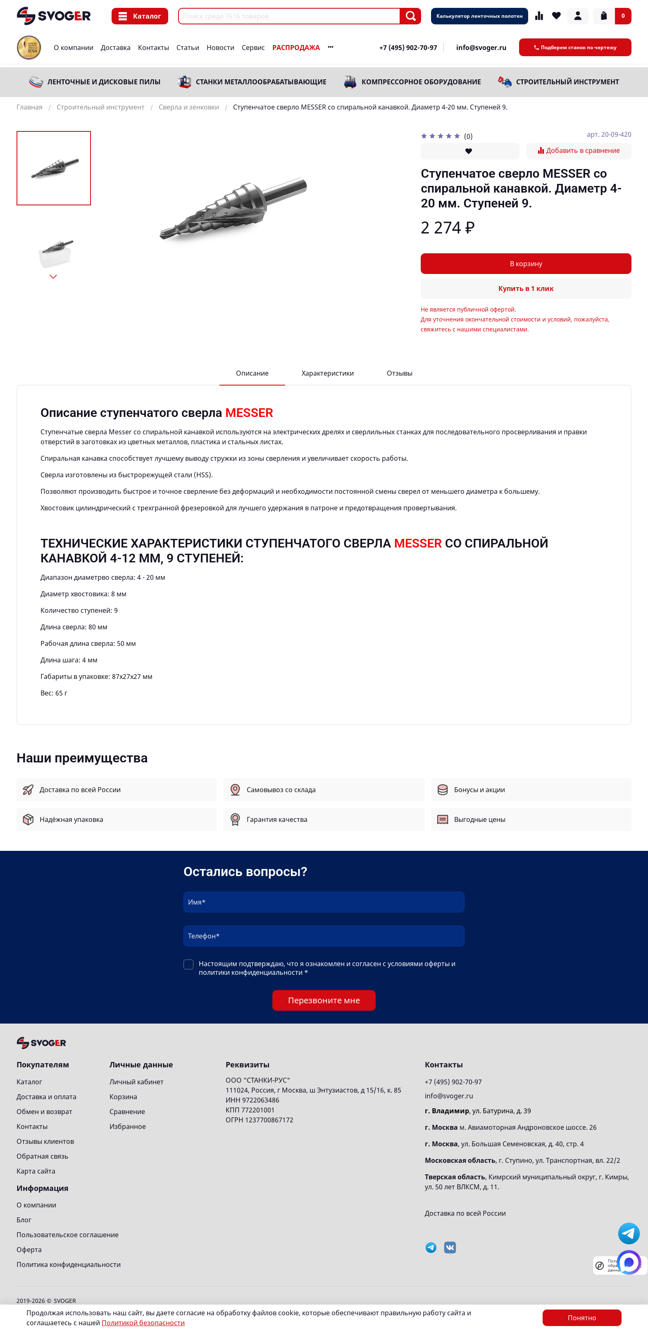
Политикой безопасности (143, 1322)
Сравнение (127, 1111)
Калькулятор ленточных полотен (479, 15)
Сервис (253, 47)
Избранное (128, 1126)
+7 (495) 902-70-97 (408, 47)
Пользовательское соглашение (68, 1234)
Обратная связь (43, 1156)
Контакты (153, 47)
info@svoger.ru (481, 47)
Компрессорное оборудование (421, 81)
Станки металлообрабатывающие (261, 81)
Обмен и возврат (44, 1111)
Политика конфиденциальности (69, 1264)
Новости (220, 47)
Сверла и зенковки (189, 107)
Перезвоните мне (324, 1000)
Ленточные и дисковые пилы (104, 81)
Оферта (29, 1249)
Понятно (582, 1317)
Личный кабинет (137, 1081)
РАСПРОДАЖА (296, 47)
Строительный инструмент (567, 81)
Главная (30, 107)
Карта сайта (36, 1171)
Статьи (187, 47)
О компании (73, 47)
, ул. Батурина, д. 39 (478, 1110)
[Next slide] (54, 277)
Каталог (140, 16)
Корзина (123, 1096)
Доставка (116, 47)
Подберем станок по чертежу (575, 47)
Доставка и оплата (46, 1096)
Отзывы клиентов (45, 1141)
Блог (24, 1219)
